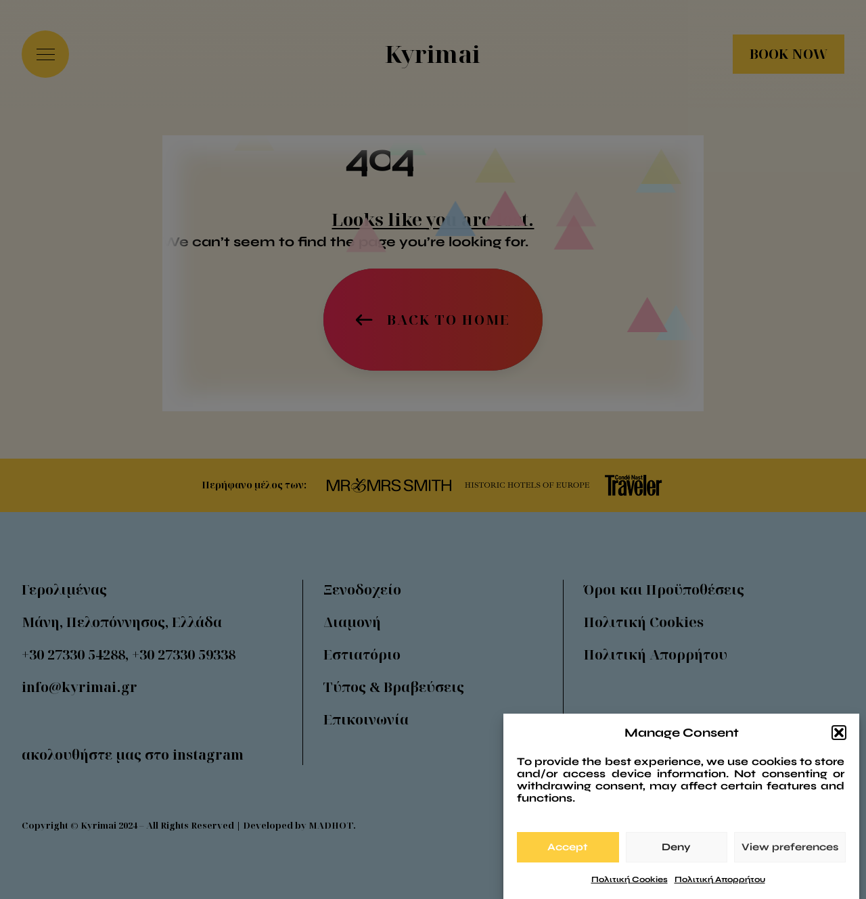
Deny (676, 852)
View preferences (790, 852)
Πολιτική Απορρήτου (720, 884)
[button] (839, 737)
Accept (567, 852)
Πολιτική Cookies (629, 884)
